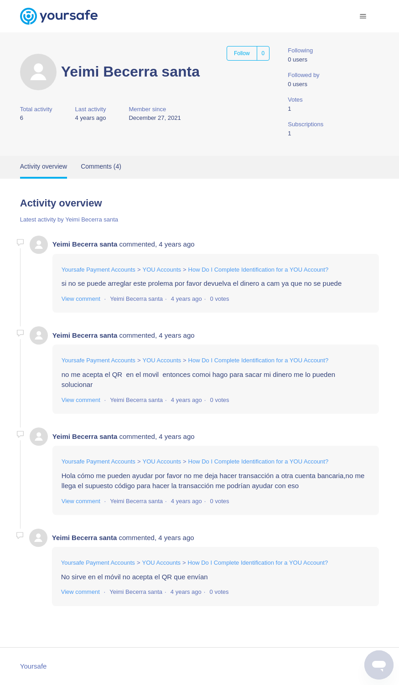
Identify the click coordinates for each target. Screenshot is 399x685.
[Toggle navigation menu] (363, 16)
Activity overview (43, 166)
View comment (81, 298)
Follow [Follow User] (242, 53)
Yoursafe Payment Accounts (98, 269)
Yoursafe (33, 666)
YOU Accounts (161, 269)
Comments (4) (101, 166)
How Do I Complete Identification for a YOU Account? (258, 269)
